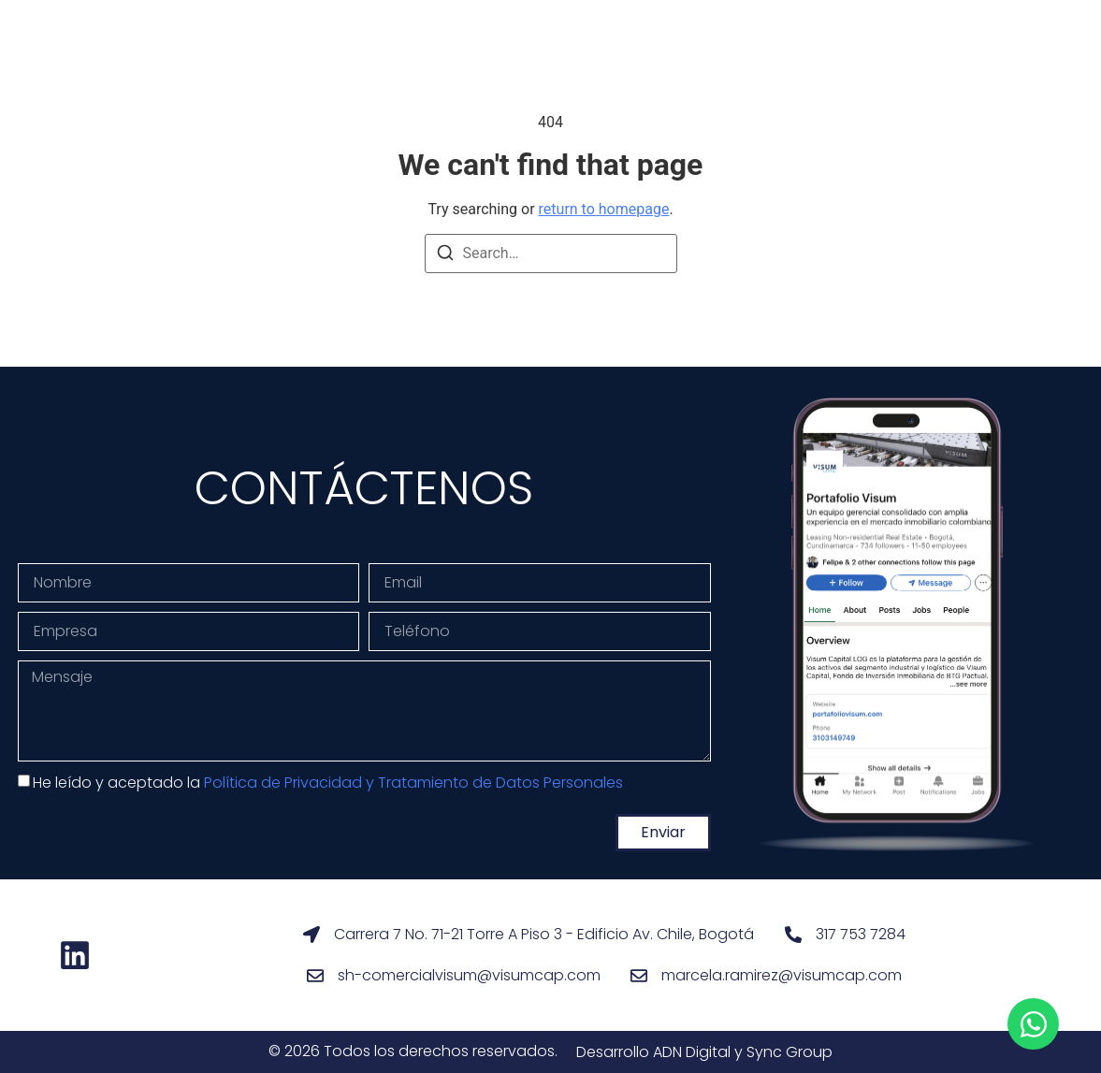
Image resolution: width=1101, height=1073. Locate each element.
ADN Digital (692, 1052)
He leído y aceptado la (328, 782)
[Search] (445, 256)
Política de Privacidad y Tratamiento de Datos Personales (413, 782)
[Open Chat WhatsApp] (1033, 1024)
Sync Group (789, 1052)
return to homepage (604, 209)
